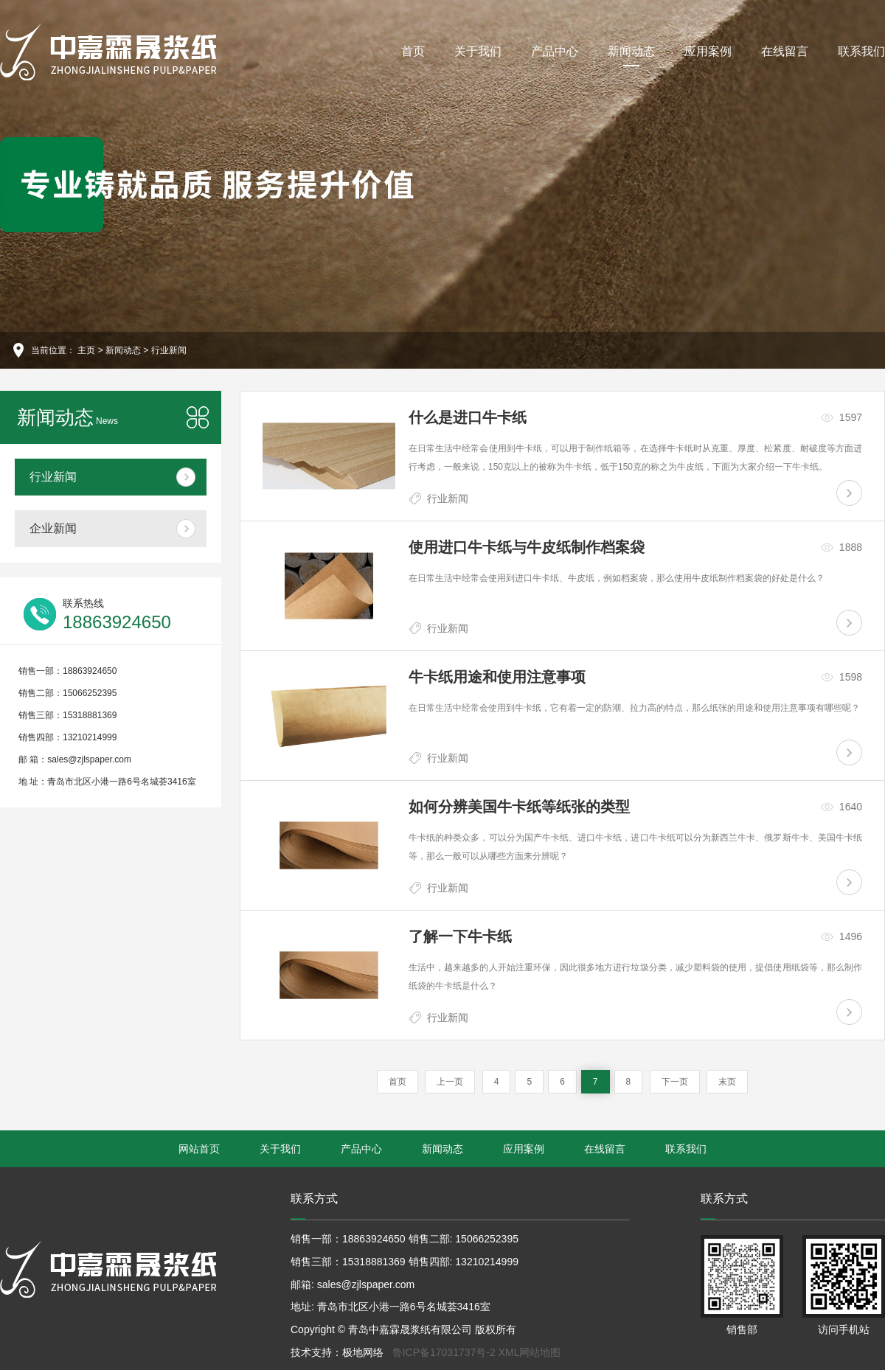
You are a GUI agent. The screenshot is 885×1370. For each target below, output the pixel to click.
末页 (727, 1082)
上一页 (450, 1082)
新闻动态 (631, 55)
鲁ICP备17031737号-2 (444, 1352)
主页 (86, 350)
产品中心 (554, 51)
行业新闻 (169, 350)
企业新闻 (53, 528)
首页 (413, 51)
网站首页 (199, 1149)
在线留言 (784, 51)
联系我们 (861, 51)
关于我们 (478, 51)
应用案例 (708, 51)
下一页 (675, 1082)
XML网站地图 (530, 1352)
